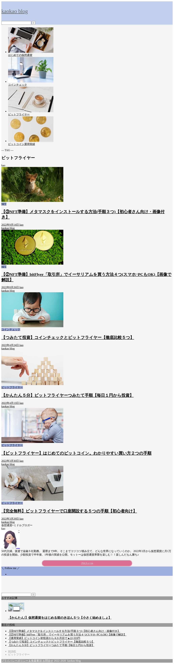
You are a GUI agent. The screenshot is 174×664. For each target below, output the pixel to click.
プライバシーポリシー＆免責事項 (21, 660)
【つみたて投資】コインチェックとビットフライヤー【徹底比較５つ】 (51, 641)
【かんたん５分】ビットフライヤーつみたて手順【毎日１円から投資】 (51, 645)
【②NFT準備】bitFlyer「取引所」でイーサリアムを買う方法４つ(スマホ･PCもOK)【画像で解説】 (67, 634)
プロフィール (87, 563)
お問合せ (47, 660)
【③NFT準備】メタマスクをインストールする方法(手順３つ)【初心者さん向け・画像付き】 (64, 631)
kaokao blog (14, 11)
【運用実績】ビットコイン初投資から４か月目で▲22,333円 (44, 638)
